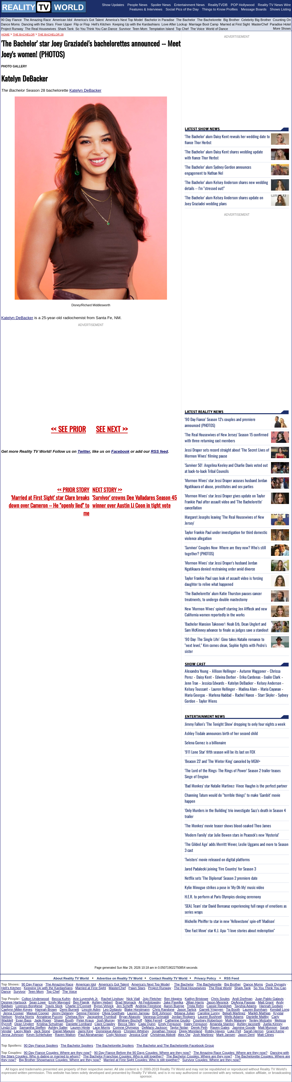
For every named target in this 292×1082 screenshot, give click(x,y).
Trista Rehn (195, 1006)
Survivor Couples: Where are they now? (211, 1060)
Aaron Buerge (174, 1006)
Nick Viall (133, 998)
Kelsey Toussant (196, 689)
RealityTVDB (218, 5)
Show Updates (113, 5)
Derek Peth (199, 1027)
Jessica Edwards (213, 683)
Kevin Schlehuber (39, 1034)
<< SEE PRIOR (68, 428)
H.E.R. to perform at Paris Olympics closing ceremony (223, 897)
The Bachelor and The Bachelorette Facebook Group (175, 1045)
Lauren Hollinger (223, 689)
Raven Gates (219, 1027)
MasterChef (260, 24)
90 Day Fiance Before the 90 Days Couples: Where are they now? (142, 1052)
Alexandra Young (196, 671)
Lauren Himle (80, 1027)
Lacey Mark (22, 1031)
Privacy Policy (205, 978)
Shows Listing (280, 9)
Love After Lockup (174, 24)
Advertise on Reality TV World (119, 978)
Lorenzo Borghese (29, 1006)
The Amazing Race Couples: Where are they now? (230, 1052)
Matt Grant (265, 1002)
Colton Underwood (35, 998)
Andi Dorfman (242, 998)
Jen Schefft (124, 1006)
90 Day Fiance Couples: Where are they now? (57, 1052)
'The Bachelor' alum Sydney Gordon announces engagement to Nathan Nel (218, 170)
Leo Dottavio (112, 1009)
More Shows (282, 28)
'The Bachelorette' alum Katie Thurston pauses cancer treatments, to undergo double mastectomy (223, 596)
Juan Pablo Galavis (269, 998)
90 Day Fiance (11, 20)
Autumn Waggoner (253, 671)
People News (137, 5)
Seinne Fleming (87, 1013)
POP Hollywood (243, 5)
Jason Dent (246, 1034)
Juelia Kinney (272, 1024)
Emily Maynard (59, 1002)
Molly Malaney (235, 1020)
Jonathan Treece (164, 1031)
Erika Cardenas (250, 677)
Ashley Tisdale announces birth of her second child (221, 733)
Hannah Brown (46, 1009)
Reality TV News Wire (274, 5)
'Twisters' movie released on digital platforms (217, 859)
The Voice (197, 29)
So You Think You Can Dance (97, 29)
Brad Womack (125, 1002)
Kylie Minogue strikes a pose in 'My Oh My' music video (224, 887)
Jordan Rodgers (183, 1016)
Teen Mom (140, 29)
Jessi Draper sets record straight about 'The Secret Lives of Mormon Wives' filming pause (227, 453)
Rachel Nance (244, 695)
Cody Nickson (116, 1034)
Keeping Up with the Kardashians (136, 24)
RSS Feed (231, 978)
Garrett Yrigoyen (211, 1009)
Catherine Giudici (177, 1020)
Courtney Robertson (207, 1020)
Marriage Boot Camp (203, 24)
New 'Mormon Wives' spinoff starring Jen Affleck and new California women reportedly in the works (226, 612)
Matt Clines (265, 1034)
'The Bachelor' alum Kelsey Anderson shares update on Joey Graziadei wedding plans (224, 200)
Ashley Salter (58, 1027)
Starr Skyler (266, 695)
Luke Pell (234, 1031)
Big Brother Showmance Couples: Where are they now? (60, 1060)
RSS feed (159, 451)
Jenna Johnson (12, 1034)
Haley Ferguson (195, 1024)
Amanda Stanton (222, 1024)
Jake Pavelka (173, 1002)
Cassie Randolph (219, 1006)
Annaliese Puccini (50, 1016)
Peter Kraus (85, 1020)
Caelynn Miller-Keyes (16, 1009)
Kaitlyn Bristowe (196, 998)
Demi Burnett (69, 1009)
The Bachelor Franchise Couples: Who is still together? (123, 1056)
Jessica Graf (138, 1034)
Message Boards (254, 9)
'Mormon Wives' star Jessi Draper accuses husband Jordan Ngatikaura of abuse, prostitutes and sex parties (226, 483)
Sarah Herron (254, 1031)
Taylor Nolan (179, 1027)
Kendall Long (279, 1009)
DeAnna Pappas (243, 1002)
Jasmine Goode (243, 1027)
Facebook (120, 451)
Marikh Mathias (259, 1013)
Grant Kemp (275, 1031)
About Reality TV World (71, 978)
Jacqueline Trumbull (101, 1016)
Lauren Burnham (255, 1009)
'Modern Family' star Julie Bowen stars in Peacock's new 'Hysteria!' (232, 835)
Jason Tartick (186, 1009)
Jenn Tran (191, 683)
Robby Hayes (215, 1031)
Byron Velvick (104, 1006)
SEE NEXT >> (112, 428)
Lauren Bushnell (210, 1016)
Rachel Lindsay (112, 998)
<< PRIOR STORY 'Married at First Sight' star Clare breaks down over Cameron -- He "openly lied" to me (49, 501)
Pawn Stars (137, 988)
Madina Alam (248, 689)
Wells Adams (234, 1016)
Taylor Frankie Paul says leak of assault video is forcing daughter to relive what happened (224, 581)
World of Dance (217, 29)
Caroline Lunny (209, 1013)
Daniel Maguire (64, 1031)
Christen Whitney (136, 1031)
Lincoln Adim (91, 1009)
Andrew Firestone (148, 1006)
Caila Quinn (146, 1024)
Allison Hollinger (224, 671)
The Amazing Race (37, 20)
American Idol (62, 20)
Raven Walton (65, 1034)
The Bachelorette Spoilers (115, 1045)
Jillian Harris (195, 1002)
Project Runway (12, 29)
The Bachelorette (209, 20)
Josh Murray (106, 1020)
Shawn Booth (63, 1020)
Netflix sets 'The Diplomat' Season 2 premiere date (221, 878)
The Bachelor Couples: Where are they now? (199, 1056)
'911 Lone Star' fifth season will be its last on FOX (220, 752)
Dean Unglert (24, 1024)
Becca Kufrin (61, 998)
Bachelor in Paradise (159, 20)
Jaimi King (85, 1031)
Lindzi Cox (8, 1027)
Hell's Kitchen (101, 24)
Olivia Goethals (113, 1013)
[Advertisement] (146, 948)
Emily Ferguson (169, 1024)
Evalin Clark (272, 677)
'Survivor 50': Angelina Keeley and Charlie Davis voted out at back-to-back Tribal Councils (226, 468)
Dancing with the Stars (38, 24)
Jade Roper (42, 1020)
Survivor (125, 29)
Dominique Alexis (108, 1031)
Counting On (282, 20)
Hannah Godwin (271, 1006)
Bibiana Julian (184, 1013)
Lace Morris (101, 1027)
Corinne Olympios (126, 1027)
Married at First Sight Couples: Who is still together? (141, 1060)
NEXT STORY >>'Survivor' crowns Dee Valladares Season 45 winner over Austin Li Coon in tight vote (134, 497)
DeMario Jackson (154, 1027)
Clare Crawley (104, 1024)
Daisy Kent (204, 677)
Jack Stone (42, 1031)
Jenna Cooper (13, 1013)
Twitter (84, 451)
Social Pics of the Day (182, 9)
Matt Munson (267, 1027)
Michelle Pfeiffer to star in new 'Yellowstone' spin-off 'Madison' (230, 921)
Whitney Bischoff (130, 1020)
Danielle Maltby (257, 1016)
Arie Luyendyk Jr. (85, 998)
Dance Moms (10, 24)
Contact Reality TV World (168, 978)
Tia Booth (233, 1009)
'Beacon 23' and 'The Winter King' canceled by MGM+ (223, 761)
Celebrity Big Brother (256, 20)
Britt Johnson (161, 1013)
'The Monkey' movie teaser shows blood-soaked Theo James (228, 826)
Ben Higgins (173, 998)
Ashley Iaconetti (248, 1024)
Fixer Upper (63, 24)
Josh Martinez (203, 1034)
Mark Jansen (225, 1034)
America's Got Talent (89, 20)
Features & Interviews (146, 9)
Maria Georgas (195, 695)
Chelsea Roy (74, 1016)
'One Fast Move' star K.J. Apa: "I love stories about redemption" (230, 930)
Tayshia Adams (245, 1006)
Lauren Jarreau (138, 1013)
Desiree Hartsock (13, 1002)
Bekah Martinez (233, 1013)
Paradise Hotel (280, 24)
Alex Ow (184, 1034)
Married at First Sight (235, 24)
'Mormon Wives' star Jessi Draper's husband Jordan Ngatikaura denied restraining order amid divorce (221, 566)
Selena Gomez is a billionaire (205, 743)
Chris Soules (220, 998)
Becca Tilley (127, 1024)
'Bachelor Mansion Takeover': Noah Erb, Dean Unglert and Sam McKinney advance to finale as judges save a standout (226, 627)
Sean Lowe (37, 1002)
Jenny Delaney (63, 1013)
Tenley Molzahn (260, 1020)
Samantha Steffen (32, 1027)
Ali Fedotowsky (150, 1002)
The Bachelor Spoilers (77, 1045)
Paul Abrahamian (90, 1034)
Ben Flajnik (81, 1002)
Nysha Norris (24, 1016)
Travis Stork (54, 1006)
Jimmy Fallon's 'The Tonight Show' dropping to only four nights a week (235, 724)
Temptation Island (161, 29)
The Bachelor (185, 20)
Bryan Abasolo (129, 1016)
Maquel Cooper (37, 1013)
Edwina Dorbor (225, 677)
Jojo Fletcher (152, 998)
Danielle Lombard (79, 1024)
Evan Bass (24, 1020)
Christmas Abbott (162, 1034)
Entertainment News (189, 5)
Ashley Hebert (102, 1002)
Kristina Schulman (50, 1024)
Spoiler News (161, 5)
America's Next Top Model (124, 20)
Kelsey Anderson (269, 683)
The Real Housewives (40, 29)
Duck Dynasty (276, 984)
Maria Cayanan (271, 689)
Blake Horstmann (137, 1009)
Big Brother (231, 20)
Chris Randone (163, 1009)
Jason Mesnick (217, 1002)
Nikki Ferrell (153, 1020)
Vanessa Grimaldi (156, 1016)
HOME (5, 34)
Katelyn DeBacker (85, 90)
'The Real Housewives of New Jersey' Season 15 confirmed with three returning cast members (226, 437)
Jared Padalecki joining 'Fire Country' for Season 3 (220, 869)
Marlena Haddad (220, 695)
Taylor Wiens (208, 701)
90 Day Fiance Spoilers (41, 1045)
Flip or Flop (82, 24)
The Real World (220, 988)
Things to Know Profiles (220, 9)
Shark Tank (66, 29)
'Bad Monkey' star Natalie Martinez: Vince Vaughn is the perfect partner (236, 786)
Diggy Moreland (190, 1031)
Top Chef (182, 29)
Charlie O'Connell (78, 1006)
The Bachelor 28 (51, 34)
